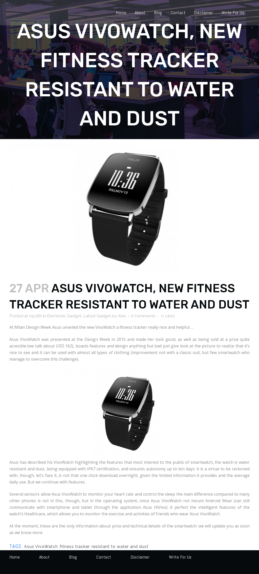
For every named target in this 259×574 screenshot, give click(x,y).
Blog (73, 557)
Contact (103, 557)
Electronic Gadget (64, 316)
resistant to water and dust (120, 546)
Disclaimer (140, 557)
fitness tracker (75, 546)
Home (14, 557)
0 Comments (143, 316)
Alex (122, 316)
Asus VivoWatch (41, 546)
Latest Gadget (97, 316)
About (44, 557)
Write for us (180, 557)
